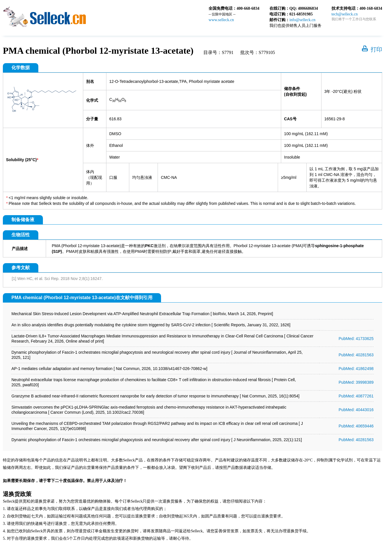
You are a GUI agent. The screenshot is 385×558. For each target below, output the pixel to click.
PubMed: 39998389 (356, 382)
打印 (376, 49)
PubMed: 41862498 (356, 368)
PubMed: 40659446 (356, 426)
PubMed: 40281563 (356, 355)
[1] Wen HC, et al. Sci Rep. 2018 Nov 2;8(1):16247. (57, 278)
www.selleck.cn (221, 20)
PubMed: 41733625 (356, 338)
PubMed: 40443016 (356, 409)
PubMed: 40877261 (356, 396)
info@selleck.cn (302, 20)
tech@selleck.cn (345, 14)
